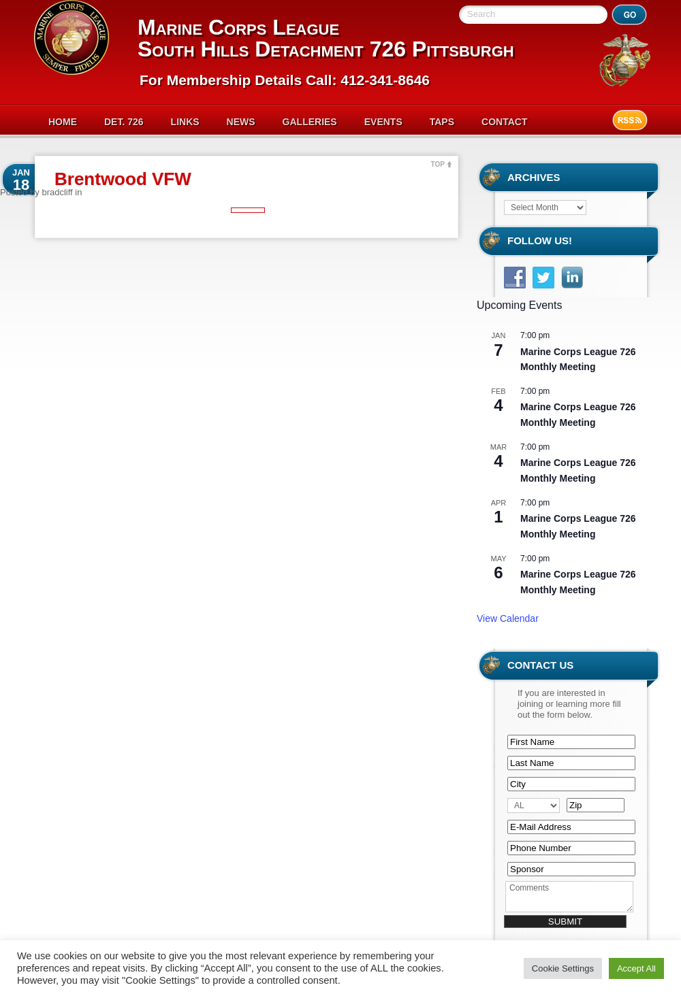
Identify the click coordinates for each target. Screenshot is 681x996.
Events (383, 121)
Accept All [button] (636, 968)
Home (62, 121)
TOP (438, 164)
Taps (442, 121)
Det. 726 (124, 121)
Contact (504, 121)
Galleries (310, 121)
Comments (569, 896)
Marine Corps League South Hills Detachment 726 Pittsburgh (326, 38)
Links (185, 121)
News (241, 121)
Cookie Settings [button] (563, 968)
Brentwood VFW (122, 179)
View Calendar (508, 618)
